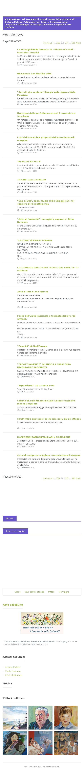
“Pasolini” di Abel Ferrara (32, 346)
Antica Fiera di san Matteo (32, 291)
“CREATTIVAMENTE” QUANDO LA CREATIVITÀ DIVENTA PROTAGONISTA (44, 366)
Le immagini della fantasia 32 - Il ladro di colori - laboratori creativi (45, 51)
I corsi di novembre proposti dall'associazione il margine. (45, 139)
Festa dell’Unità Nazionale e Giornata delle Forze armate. (46, 317)
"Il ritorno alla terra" (29, 161)
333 (73, 43)
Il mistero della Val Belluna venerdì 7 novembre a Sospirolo (46, 114)
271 (67, 43)
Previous (47, 43)
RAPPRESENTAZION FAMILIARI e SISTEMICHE (43, 437)
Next (78, 43)
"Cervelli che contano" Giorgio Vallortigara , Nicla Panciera (46, 93)
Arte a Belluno (13, 604)
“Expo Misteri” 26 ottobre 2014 (36, 385)
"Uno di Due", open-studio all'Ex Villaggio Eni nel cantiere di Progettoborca (45, 202)
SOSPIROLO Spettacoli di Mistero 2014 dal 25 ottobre (49, 418)
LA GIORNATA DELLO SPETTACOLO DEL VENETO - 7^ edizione (48, 269)
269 (58, 43)
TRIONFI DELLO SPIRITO (31, 179)
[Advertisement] (42, 11)
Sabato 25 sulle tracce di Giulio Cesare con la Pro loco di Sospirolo (46, 402)
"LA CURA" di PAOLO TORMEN (34, 240)
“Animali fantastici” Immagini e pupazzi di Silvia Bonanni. (45, 220)
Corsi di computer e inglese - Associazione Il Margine (48, 455)
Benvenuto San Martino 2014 (34, 73)
